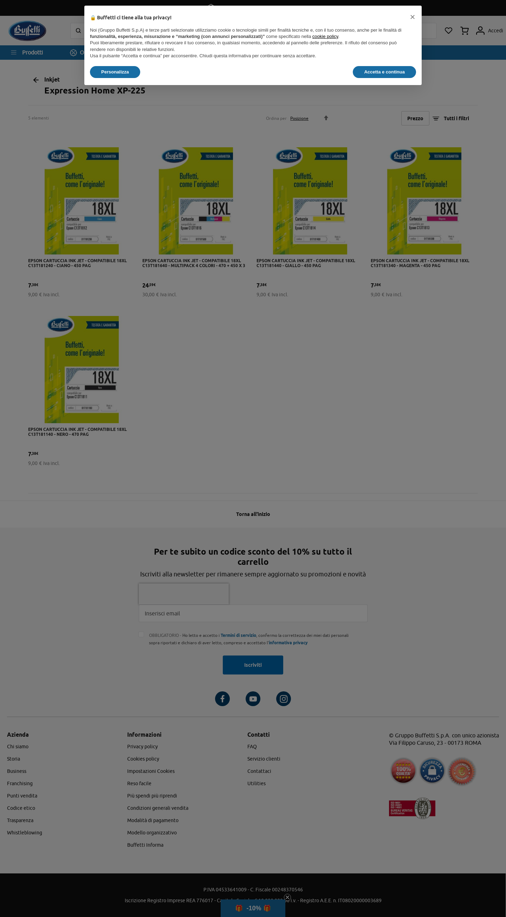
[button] (412, 16)
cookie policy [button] (325, 36)
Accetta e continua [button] (384, 72)
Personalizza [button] (115, 72)
